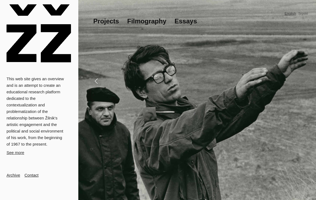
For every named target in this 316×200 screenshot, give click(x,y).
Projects (106, 21)
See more (15, 152)
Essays (186, 21)
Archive (13, 175)
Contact (31, 175)
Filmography (146, 21)
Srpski (303, 13)
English (290, 13)
